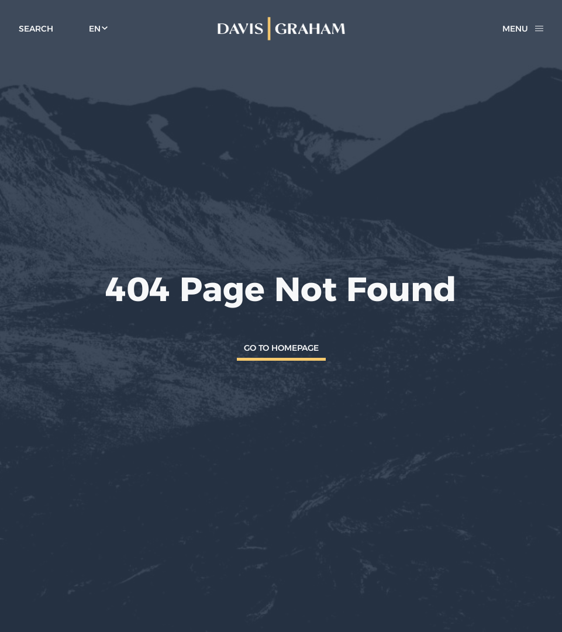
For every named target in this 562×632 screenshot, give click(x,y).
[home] (281, 28)
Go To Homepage (281, 348)
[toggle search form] (36, 28)
